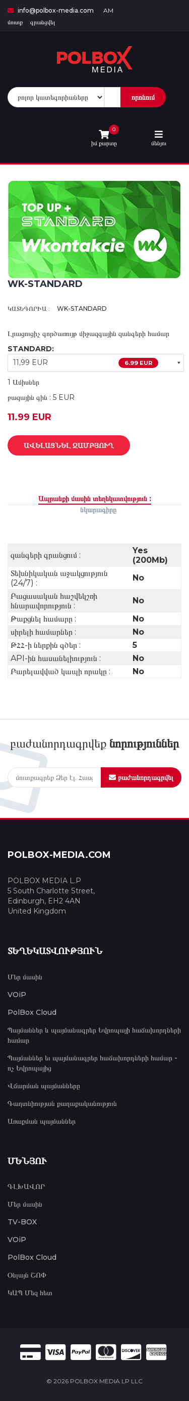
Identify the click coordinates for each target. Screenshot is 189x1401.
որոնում (143, 97)
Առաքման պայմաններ (42, 1121)
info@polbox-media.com (51, 10)
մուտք (15, 22)
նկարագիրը (98, 509)
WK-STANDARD (82, 308)
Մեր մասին (25, 976)
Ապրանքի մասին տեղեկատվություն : (94, 498)
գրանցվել (42, 22)
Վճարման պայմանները (44, 1085)
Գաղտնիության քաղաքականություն (62, 1103)
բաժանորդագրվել (141, 777)
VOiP (17, 994)
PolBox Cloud (32, 1012)
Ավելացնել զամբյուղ (61, 446)
